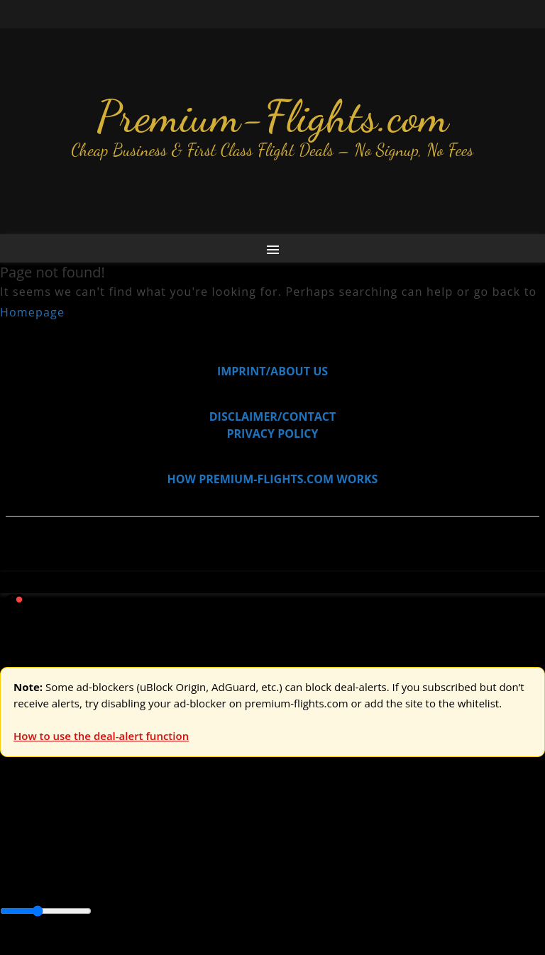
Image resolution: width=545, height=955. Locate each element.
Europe (19, 831)
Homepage (32, 312)
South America (38, 880)
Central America (334, 863)
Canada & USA (193, 863)
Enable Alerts (112, 946)
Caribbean (261, 863)
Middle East (450, 863)
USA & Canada (79, 831)
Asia (44, 863)
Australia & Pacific (105, 863)
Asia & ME (146, 831)
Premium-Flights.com (273, 116)
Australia (198, 831)
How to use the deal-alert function (101, 736)
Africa (15, 863)
